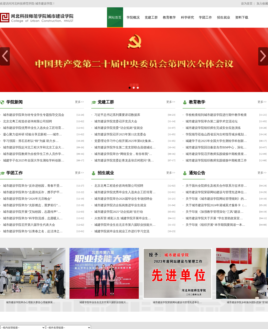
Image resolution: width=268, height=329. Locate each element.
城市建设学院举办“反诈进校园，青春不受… (33, 185)
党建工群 (151, 17)
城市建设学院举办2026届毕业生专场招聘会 (123, 198)
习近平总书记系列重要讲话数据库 (117, 114)
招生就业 (223, 17)
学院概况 (133, 17)
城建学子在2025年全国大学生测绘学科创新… (33, 160)
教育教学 (169, 17)
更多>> (79, 101)
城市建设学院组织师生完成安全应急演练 (213, 127)
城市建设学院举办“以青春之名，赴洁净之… (33, 231)
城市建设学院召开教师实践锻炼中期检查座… (216, 154)
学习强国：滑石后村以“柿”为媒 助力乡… (30, 141)
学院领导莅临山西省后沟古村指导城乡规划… (216, 134)
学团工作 (205, 17)
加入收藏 (262, 3)
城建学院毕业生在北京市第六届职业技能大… (125, 224)
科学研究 (187, 17)
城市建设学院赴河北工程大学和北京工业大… (33, 147)
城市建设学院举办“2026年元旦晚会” (27, 198)
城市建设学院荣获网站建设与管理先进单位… (216, 192)
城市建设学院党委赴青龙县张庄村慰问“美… (124, 160)
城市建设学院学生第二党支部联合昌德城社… (125, 147)
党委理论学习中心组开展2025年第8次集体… (124, 141)
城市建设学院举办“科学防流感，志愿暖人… (33, 218)
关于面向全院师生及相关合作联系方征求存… (216, 185)
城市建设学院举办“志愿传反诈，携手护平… (33, 192)
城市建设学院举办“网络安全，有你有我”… (123, 154)
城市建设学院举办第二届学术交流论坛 (212, 121)
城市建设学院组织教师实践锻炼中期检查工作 (216, 160)
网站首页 (114, 17)
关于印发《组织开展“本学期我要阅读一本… (215, 224)
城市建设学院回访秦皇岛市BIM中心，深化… (216, 147)
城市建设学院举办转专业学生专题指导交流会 (33, 114)
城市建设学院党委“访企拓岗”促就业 (118, 127)
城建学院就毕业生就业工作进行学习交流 (121, 231)
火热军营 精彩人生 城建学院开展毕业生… (122, 218)
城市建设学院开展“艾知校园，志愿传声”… (32, 211)
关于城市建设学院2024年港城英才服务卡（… (216, 205)
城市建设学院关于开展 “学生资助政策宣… (214, 218)
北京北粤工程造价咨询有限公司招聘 (27, 121)
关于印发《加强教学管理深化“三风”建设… (214, 211)
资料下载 (241, 17)
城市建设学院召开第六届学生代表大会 (29, 224)
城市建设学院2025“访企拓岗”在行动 (118, 211)
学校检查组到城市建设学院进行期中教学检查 (216, 114)
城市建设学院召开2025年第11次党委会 (120, 134)
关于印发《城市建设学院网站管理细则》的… (216, 198)
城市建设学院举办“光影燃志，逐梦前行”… (32, 205)
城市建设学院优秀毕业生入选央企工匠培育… (33, 127)
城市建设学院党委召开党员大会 (115, 121)
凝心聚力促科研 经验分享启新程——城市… (32, 134)
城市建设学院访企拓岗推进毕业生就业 (120, 205)
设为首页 (247, 3)
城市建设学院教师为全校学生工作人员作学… (33, 154)
